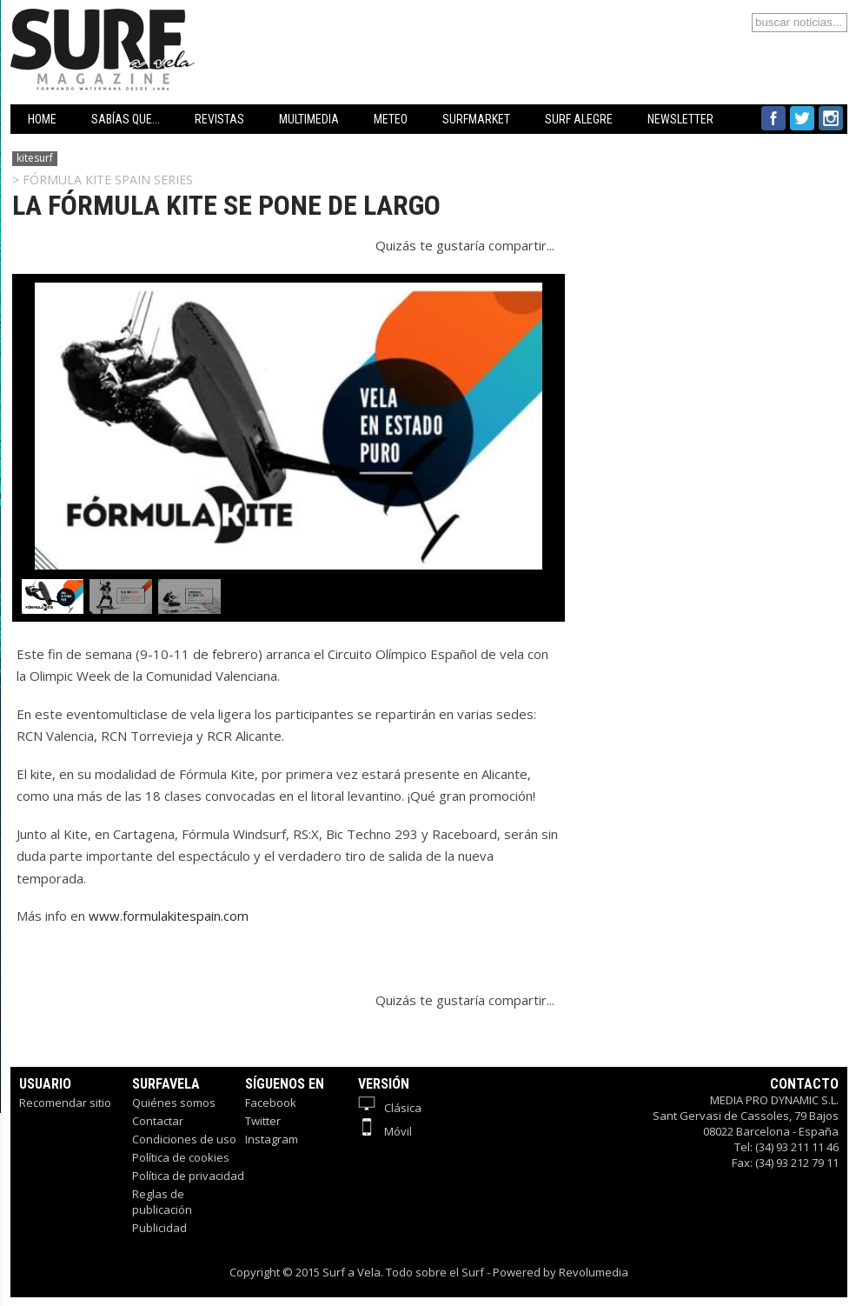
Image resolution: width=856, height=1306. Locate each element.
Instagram (271, 1139)
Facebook (270, 1102)
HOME (42, 119)
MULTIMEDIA (309, 119)
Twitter (263, 1121)
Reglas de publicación (162, 1201)
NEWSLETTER (680, 119)
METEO (391, 119)
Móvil (385, 1131)
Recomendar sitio (65, 1102)
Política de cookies (180, 1157)
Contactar (157, 1121)
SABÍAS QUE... (125, 119)
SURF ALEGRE (579, 119)
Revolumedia (593, 1272)
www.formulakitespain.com (169, 915)
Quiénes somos (174, 1102)
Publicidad (159, 1228)
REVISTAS (219, 119)
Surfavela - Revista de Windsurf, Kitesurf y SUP (186, 24)
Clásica (389, 1108)
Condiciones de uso (184, 1139)
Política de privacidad (188, 1175)
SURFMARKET (476, 119)
